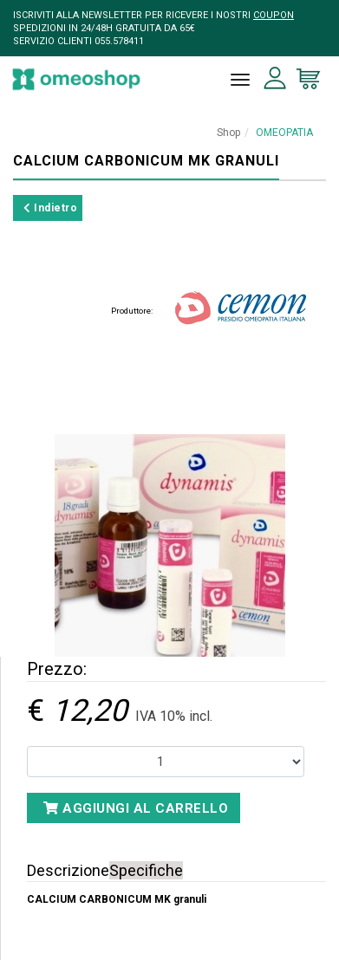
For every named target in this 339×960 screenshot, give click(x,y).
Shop (228, 132)
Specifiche (146, 870)
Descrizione (68, 870)
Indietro (50, 208)
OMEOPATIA (284, 132)
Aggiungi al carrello (135, 808)
